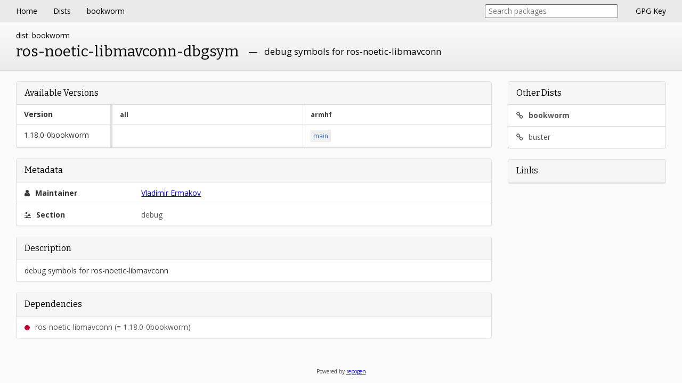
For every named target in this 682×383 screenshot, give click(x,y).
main (320, 135)
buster (533, 137)
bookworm (106, 11)
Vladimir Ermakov (171, 193)
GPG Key (651, 11)
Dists (62, 11)
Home (26, 11)
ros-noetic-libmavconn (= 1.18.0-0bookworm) (108, 327)
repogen (356, 371)
